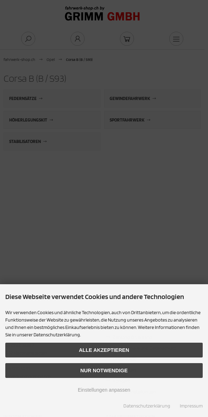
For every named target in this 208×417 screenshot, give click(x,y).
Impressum (191, 406)
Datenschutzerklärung (146, 406)
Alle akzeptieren (104, 350)
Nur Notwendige (104, 370)
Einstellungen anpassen (104, 390)
